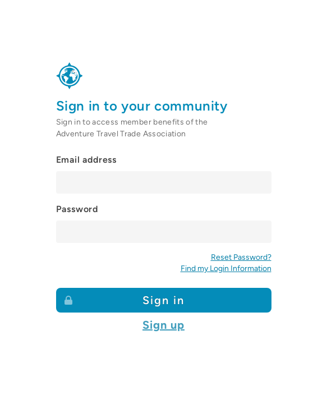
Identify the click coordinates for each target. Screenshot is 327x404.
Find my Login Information (226, 268)
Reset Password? (241, 257)
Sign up (163, 325)
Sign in (124, 299)
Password (77, 209)
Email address (86, 159)
